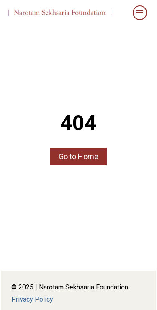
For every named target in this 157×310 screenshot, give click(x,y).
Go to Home (78, 156)
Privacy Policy (32, 299)
